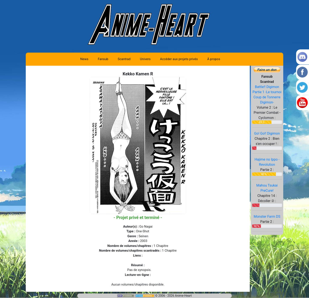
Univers (145, 59)
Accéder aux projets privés (179, 59)
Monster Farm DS (267, 216)
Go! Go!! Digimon (267, 133)
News (84, 59)
